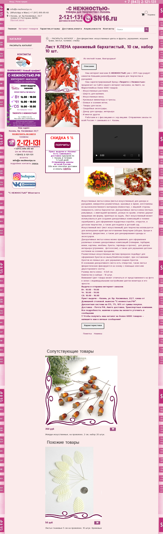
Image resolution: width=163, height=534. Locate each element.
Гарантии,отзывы (50, 28)
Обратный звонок (17, 20)
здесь (67, 169)
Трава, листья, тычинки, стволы (64, 40)
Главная (12, 28)
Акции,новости (92, 28)
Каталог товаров (28, 28)
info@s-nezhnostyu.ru (21, 9)
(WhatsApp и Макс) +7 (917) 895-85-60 (29, 12)
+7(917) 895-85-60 (24, 148)
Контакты (108, 28)
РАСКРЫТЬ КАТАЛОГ (62, 38)
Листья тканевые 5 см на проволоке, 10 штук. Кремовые (73, 528)
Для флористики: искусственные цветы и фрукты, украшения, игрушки (112, 38)
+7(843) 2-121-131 (24, 154)
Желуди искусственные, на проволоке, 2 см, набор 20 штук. (75, 434)
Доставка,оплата (72, 28)
